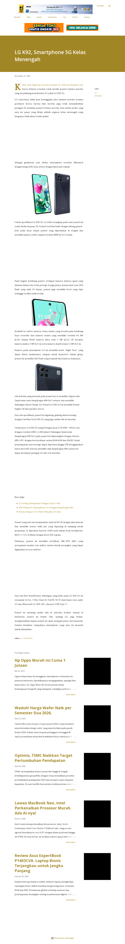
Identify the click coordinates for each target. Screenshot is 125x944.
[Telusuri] (100, 6)
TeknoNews (98, 96)
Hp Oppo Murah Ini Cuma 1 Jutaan (40, 663)
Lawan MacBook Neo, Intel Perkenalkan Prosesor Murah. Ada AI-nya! (43, 808)
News (28, 17)
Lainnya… (87, 17)
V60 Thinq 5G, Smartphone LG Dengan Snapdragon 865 (46, 507)
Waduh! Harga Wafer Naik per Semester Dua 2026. (43, 710)
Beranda (17, 17)
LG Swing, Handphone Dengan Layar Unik (39, 503)
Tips (64, 17)
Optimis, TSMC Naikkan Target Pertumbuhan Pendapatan (43, 758)
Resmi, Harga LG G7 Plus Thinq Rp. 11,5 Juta (40, 511)
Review (39, 17)
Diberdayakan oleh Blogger (62, 938)
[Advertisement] (49, 139)
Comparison (52, 17)
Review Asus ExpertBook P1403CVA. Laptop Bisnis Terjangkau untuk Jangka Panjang (39, 863)
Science (75, 17)
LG (96, 93)
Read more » (71, 695)
